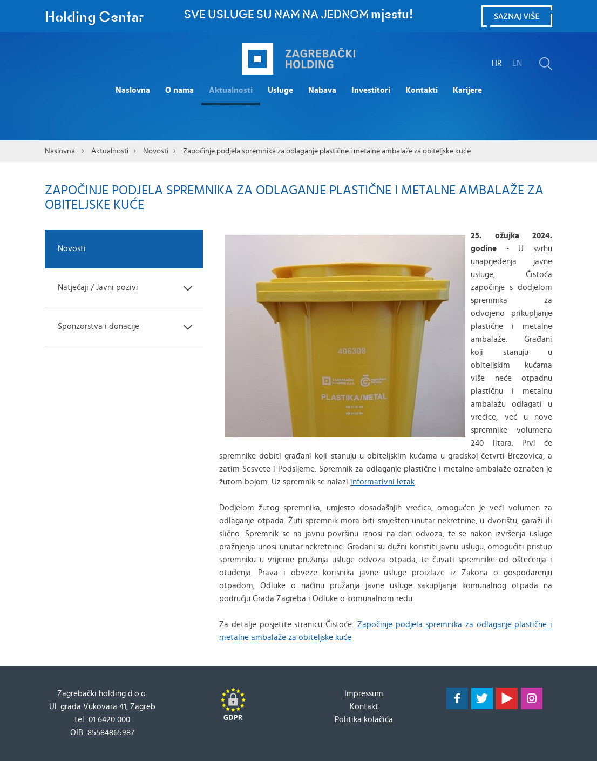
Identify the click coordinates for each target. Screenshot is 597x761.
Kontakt (364, 707)
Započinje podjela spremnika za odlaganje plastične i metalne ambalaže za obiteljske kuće (327, 151)
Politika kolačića (364, 720)
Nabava (322, 90)
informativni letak (382, 482)
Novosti (155, 151)
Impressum (363, 694)
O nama (179, 90)
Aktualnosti (231, 90)
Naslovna (133, 90)
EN (517, 63)
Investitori (370, 90)
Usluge (280, 90)
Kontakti (421, 90)
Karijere (467, 90)
